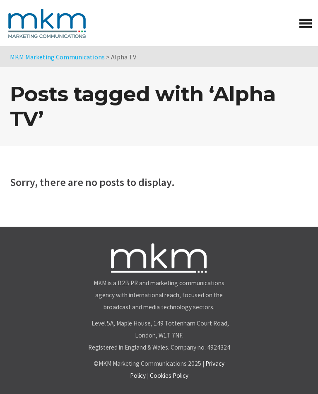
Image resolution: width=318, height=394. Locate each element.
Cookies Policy (169, 375)
